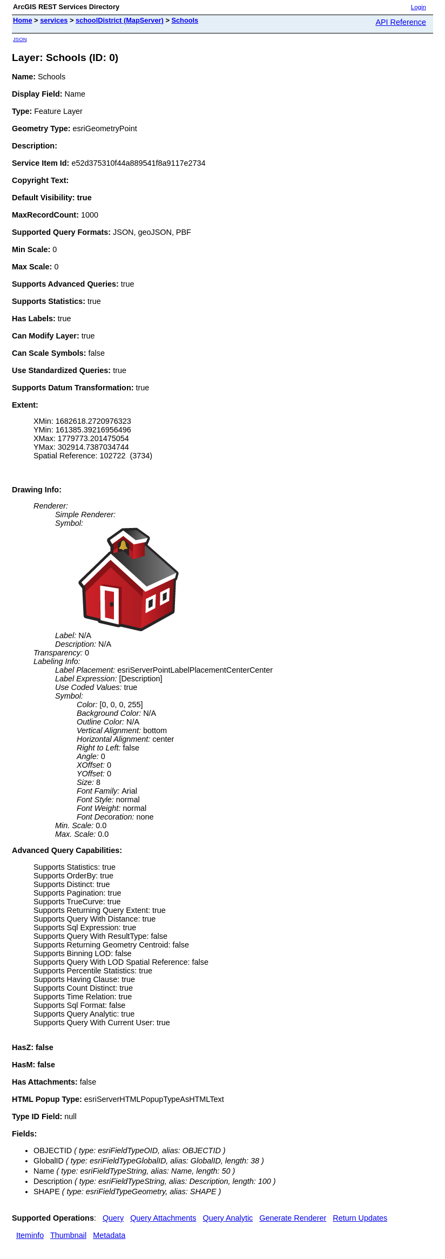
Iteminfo (30, 1235)
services (54, 20)
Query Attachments (163, 1218)
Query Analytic (228, 1218)
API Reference (400, 22)
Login (418, 7)
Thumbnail (68, 1235)
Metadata (109, 1235)
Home (22, 20)
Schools (184, 20)
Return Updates (360, 1218)
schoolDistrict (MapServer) (120, 20)
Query (113, 1218)
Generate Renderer (292, 1218)
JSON (20, 39)
